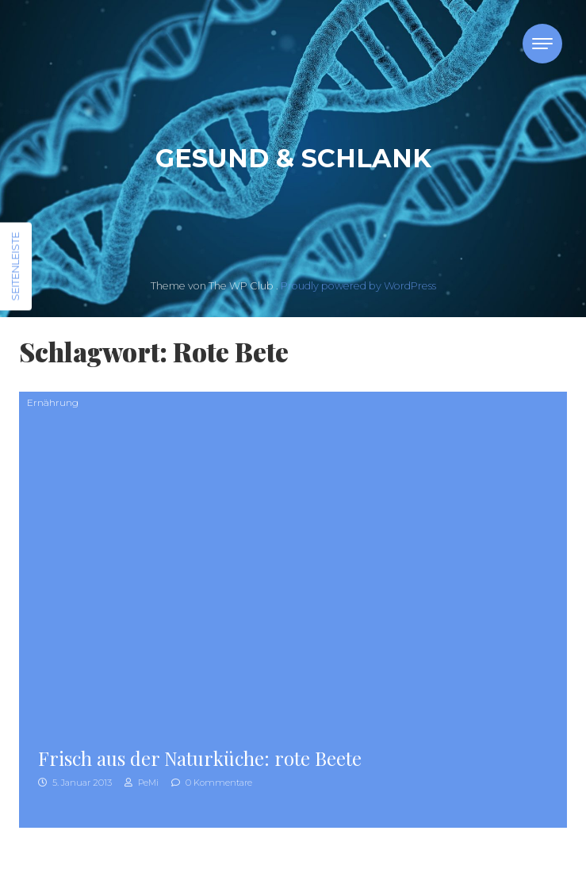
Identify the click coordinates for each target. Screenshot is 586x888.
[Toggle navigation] (542, 43)
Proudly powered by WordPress (358, 286)
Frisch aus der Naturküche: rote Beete (200, 758)
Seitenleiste (15, 266)
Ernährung (53, 402)
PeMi (141, 782)
